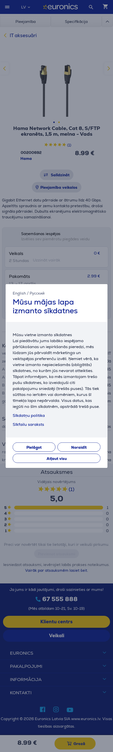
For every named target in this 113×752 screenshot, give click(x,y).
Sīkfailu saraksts (28, 424)
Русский (37, 293)
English (19, 293)
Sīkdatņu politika (29, 415)
